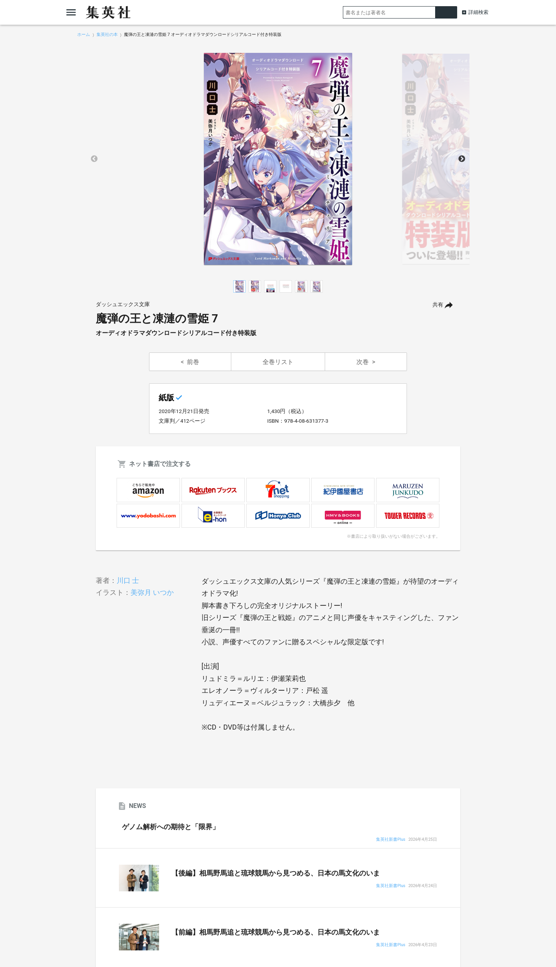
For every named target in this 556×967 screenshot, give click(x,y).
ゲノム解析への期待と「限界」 (170, 827)
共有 (437, 305)
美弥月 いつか (152, 592)
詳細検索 (478, 12)
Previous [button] (94, 159)
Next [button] (462, 159)
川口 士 (128, 580)
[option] (278, 159)
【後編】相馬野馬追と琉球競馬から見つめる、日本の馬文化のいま (275, 873)
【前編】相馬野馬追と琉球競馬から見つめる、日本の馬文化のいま (275, 932)
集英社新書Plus (390, 840)
